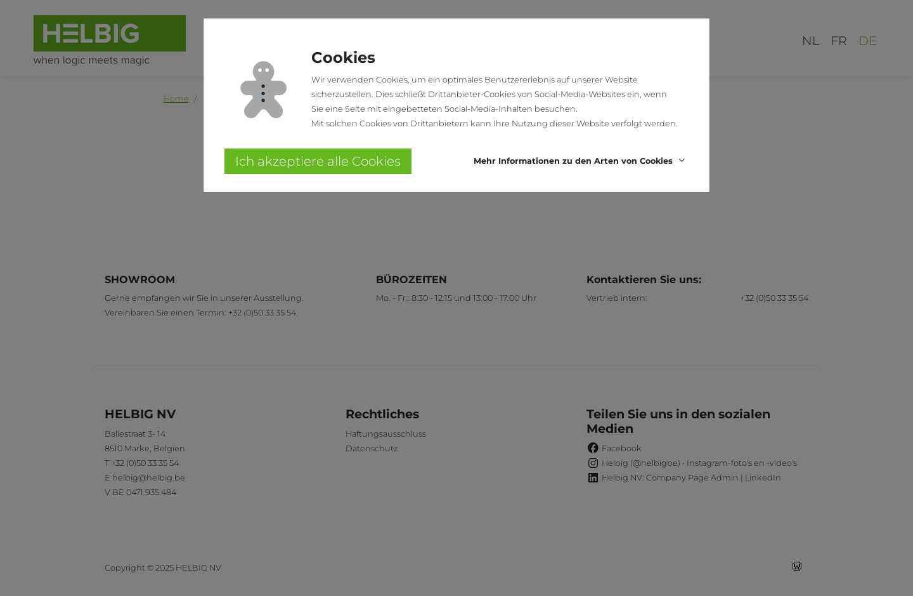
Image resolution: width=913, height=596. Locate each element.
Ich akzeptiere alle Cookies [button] (318, 161)
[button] (581, 161)
